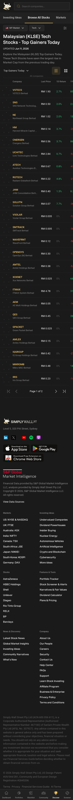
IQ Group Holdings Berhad (25, 355)
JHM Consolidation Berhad (25, 193)
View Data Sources (13, 501)
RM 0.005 (46, 228)
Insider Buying (48, 530)
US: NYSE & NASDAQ (15, 519)
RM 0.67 (45, 166)
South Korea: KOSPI (14, 557)
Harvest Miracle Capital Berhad (25, 130)
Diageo (7, 600)
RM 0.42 (45, 353)
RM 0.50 (45, 104)
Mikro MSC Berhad (21, 367)
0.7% (59, 153)
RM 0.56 (45, 141)
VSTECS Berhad (20, 93)
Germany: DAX (11, 562)
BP (4, 616)
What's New (10, 659)
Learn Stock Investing (52, 681)
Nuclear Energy (48, 535)
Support (44, 675)
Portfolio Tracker (49, 578)
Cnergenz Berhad (21, 143)
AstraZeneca (10, 578)
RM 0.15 (45, 340)
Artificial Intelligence (51, 546)
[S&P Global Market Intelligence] (19, 473)
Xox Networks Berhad (23, 280)
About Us (45, 638)
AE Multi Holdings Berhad (25, 305)
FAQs (43, 670)
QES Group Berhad (21, 317)
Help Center (46, 664)
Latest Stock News (14, 638)
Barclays (8, 621)
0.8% (59, 166)
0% (58, 216)
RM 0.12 (45, 241)
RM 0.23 (45, 378)
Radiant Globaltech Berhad (25, 180)
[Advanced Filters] (65, 28)
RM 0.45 (45, 316)
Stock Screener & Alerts (53, 584)
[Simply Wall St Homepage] (7, 6)
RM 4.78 (45, 291)
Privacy (16, 786)
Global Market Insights (16, 643)
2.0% (59, 104)
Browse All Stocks (39, 17)
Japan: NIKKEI (11, 551)
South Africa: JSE (13, 546)
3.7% (59, 128)
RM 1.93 (45, 91)
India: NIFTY (10, 535)
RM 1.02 (45, 116)
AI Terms (56, 786)
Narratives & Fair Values (53, 589)
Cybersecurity (48, 557)
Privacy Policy (48, 697)
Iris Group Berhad (21, 380)
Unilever (7, 594)
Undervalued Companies (54, 519)
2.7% (59, 91)
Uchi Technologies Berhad (25, 155)
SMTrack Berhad (20, 230)
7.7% (59, 203)
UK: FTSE (8, 524)
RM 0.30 (45, 253)
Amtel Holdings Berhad (24, 268)
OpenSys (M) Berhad (22, 255)
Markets (61, 17)
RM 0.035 (46, 216)
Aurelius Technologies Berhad (25, 168)
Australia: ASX (11, 530)
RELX (6, 611)
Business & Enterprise (52, 691)
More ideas (46, 562)
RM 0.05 (45, 303)
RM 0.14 (45, 128)
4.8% (59, 178)
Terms (6, 786)
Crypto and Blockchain (53, 551)
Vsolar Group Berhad (22, 218)
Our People (46, 643)
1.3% (59, 191)
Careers (44, 648)
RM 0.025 (46, 278)
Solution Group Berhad (23, 205)
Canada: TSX (10, 541)
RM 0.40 (45, 191)
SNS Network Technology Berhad (25, 105)
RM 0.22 (45, 178)
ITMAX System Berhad (23, 293)
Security (44, 654)
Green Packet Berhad (23, 330)
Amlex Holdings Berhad (24, 342)
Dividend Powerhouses (52, 524)
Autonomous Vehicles (52, 541)
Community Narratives (16, 654)
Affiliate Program (49, 686)
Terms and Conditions (52, 702)
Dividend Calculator (51, 594)
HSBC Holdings (11, 584)
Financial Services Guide (35, 786)
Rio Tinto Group (12, 605)
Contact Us (46, 659)
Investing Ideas (12, 17)
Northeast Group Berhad (24, 118)
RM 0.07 (45, 203)
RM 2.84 (45, 153)
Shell (6, 589)
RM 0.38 (45, 266)
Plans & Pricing (48, 600)
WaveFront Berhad (21, 243)
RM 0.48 (45, 365)
